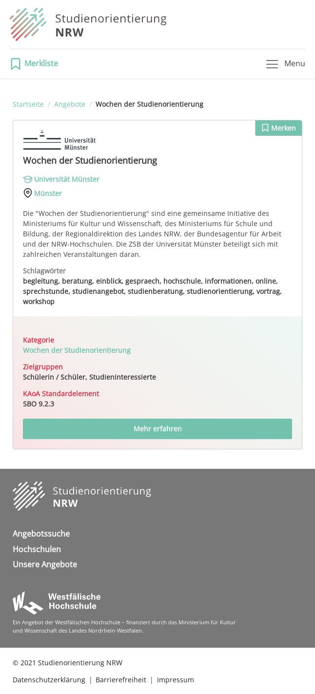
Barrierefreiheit (121, 679)
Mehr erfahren (158, 428)
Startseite (28, 104)
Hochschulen (37, 549)
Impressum (175, 679)
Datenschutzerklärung (49, 679)
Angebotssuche (41, 533)
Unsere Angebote (45, 564)
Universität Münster (66, 179)
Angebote (69, 104)
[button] (37, 64)
